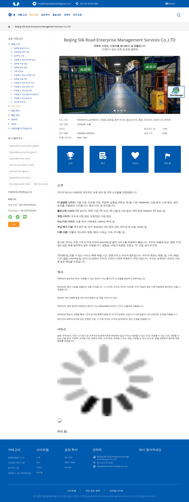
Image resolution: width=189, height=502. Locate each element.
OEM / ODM (70, 462)
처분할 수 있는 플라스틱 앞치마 (26, 94)
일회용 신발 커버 (20, 79)
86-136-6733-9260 (89, 3)
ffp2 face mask (41, 184)
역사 (38, 462)
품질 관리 (57, 14)
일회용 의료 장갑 (20, 67)
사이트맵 (71, 491)
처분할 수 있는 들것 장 (23, 98)
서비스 (39, 467)
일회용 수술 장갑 (20, 63)
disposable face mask (19, 158)
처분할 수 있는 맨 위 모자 (24, 82)
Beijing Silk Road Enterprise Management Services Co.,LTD (43, 26)
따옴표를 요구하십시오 (21, 128)
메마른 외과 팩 (20, 102)
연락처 (67, 14)
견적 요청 (77, 14)
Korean (171, 3)
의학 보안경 (18, 71)
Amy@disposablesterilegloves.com (54, 3)
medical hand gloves (19, 171)
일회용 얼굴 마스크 (21, 48)
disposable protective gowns (23, 152)
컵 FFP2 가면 (19, 56)
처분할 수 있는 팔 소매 (23, 90)
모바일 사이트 (116, 491)
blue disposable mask (19, 184)
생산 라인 (69, 457)
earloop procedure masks (21, 164)
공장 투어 (45, 14)
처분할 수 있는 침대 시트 (24, 86)
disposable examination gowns (24, 145)
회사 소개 (34, 14)
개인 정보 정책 (92, 491)
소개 (38, 457)
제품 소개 (22, 14)
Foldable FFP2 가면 (21, 52)
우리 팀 (39, 472)
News (13, 123)
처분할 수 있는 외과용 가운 (24, 75)
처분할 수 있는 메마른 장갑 (24, 59)
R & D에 (68, 467)
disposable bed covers (20, 177)
